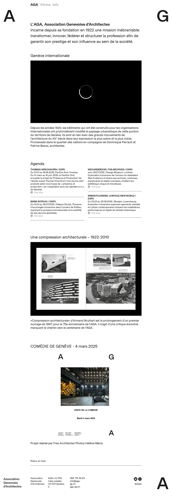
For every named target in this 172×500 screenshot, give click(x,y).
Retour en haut (38, 461)
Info (56, 5)
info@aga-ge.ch (75, 482)
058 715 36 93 (77, 478)
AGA (34, 5)
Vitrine (45, 5)
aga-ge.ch (75, 486)
